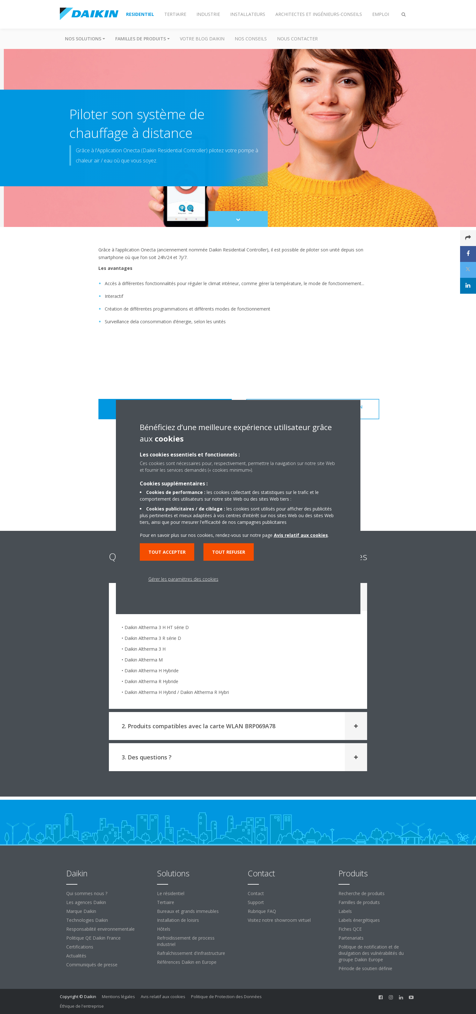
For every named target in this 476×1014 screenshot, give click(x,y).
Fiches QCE (350, 929)
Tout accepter (167, 552)
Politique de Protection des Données (226, 996)
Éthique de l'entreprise (82, 1006)
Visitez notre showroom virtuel (279, 920)
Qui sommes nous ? (86, 893)
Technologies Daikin (87, 920)
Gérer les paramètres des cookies (183, 579)
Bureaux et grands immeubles (188, 911)
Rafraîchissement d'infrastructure (191, 953)
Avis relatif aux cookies (163, 996)
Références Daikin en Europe (187, 962)
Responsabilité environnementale (100, 929)
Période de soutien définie (365, 968)
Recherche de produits (361, 893)
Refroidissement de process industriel (186, 941)
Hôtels (163, 929)
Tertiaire (165, 902)
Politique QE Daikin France (93, 938)
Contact (256, 893)
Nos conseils (251, 39)
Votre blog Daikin (202, 39)
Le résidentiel (170, 893)
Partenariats (351, 938)
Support (256, 902)
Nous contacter (297, 39)
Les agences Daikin (86, 902)
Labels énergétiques (359, 920)
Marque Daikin (81, 911)
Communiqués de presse (91, 965)
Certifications (79, 947)
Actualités (76, 956)
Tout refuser (228, 552)
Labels (345, 911)
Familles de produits (359, 902)
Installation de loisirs (178, 920)
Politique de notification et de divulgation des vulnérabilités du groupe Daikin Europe (371, 953)
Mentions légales (118, 996)
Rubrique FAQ (262, 911)
